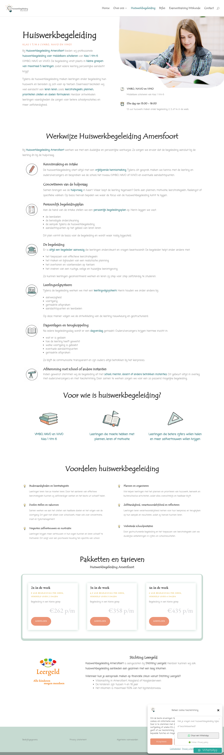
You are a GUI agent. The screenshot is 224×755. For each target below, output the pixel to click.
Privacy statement (190, 748)
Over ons (118, 8)
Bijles (162, 8)
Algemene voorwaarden (127, 739)
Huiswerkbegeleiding (143, 8)
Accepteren (161, 741)
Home (105, 8)
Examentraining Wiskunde (184, 8)
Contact (209, 8)
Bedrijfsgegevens (30, 739)
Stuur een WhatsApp (198, 735)
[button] (218, 710)
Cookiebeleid (175, 748)
